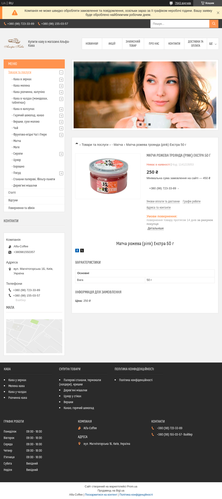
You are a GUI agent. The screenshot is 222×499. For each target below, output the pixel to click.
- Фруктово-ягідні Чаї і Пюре (29, 134)
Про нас (154, 44)
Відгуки (13, 200)
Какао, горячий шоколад (79, 408)
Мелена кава (16, 386)
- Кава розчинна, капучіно (28, 92)
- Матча (117, 144)
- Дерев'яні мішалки (24, 185)
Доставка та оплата (195, 44)
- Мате (15, 147)
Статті (12, 193)
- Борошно (18, 166)
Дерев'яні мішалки (75, 390)
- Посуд (16, 173)
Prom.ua (132, 486)
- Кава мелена (21, 86)
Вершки (68, 402)
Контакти (174, 44)
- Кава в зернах (21, 79)
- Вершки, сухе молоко (25, 122)
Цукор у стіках (72, 396)
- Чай (15, 128)
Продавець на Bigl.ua (111, 490)
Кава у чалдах (17, 392)
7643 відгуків (183, 3)
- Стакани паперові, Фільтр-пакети (33, 179)
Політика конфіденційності (135, 380)
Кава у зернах (17, 380)
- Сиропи (17, 154)
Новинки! (92, 44)
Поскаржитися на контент (101, 494)
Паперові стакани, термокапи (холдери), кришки (80, 382)
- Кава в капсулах (23, 109)
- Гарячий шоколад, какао (28, 115)
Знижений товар (133, 44)
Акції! (112, 44)
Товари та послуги (95, 144)
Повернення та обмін (21, 208)
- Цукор (16, 160)
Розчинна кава (17, 398)
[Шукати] (213, 24)
